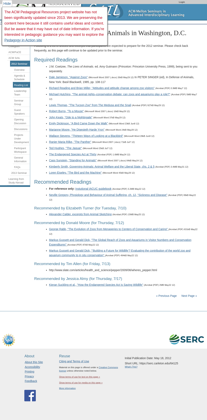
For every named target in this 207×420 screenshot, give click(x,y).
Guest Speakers (19, 112)
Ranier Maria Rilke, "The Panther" (70, 141)
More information (67, 388)
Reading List (21, 85)
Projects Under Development (21, 139)
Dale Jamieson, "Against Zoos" (68, 77)
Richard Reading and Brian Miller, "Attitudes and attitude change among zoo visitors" (101, 88)
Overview (19, 70)
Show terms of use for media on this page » (81, 382)
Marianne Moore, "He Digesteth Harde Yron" (77, 129)
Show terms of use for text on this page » (79, 377)
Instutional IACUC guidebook (93, 188)
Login (182, 2)
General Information (20, 159)
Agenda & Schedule (19, 77)
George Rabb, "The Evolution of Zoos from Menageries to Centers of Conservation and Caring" (109, 229)
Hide (7, 4)
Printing (29, 371)
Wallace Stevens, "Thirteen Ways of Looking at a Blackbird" (86, 135)
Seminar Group (18, 102)
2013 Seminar (19, 173)
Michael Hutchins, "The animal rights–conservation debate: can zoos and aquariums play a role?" (109, 94)
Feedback (31, 381)
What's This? (131, 367)
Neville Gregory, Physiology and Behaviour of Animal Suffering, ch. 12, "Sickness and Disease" (108, 195)
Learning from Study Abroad (16, 181)
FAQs (17, 167)
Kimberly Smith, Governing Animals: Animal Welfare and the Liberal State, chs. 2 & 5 (101, 166)
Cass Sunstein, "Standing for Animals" (73, 160)
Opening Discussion (20, 121)
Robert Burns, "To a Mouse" (66, 111)
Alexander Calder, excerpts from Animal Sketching (80, 214)
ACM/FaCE (14, 52)
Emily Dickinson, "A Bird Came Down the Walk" (78, 123)
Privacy (29, 376)
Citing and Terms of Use (74, 361)
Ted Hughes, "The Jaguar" (65, 148)
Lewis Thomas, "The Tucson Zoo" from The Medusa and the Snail (90, 105)
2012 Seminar (19, 63)
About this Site (34, 362)
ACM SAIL (14, 58)
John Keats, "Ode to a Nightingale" (70, 117)
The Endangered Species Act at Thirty (73, 154)
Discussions (20, 129)
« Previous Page (166, 295)
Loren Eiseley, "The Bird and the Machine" (75, 172)
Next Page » (189, 295)
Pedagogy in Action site (23, 40)
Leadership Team (20, 93)
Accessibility (32, 367)
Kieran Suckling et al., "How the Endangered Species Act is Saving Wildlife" (96, 284)
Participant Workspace (20, 150)
